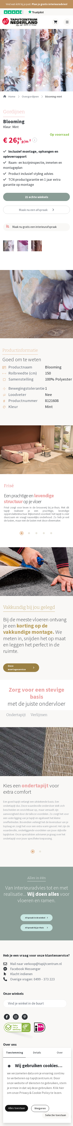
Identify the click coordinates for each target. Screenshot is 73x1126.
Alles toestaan (16, 1108)
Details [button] (37, 1052)
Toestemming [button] (14, 1052)
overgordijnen (30, 96)
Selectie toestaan (55, 1115)
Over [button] (60, 1052)
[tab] (29, 86)
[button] (36, 4)
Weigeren (40, 1108)
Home (9, 96)
